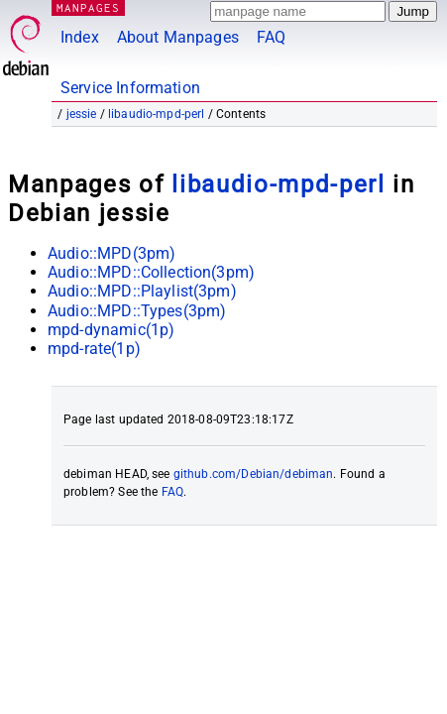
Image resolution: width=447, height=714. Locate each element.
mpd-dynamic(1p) (111, 329)
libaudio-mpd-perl (156, 114)
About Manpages (178, 37)
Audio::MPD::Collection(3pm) (151, 272)
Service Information (130, 87)
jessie (81, 114)
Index (79, 37)
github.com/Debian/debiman (253, 474)
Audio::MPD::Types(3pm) (137, 310)
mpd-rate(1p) (94, 348)
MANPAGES (88, 7)
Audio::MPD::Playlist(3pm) (142, 291)
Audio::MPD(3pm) (111, 253)
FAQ (271, 37)
